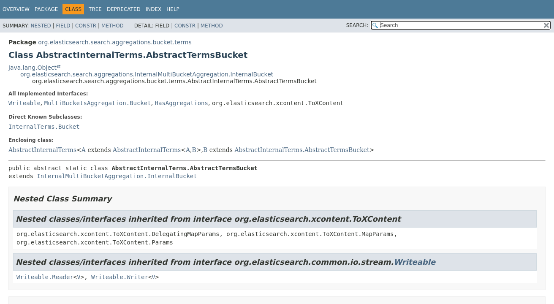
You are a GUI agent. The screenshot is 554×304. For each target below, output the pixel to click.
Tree (95, 9)
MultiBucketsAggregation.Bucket (97, 103)
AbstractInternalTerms (42, 150)
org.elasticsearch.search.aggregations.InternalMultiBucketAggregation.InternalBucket (146, 74)
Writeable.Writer (119, 277)
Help (172, 9)
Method (112, 26)
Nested (40, 26)
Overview (16, 9)
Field (63, 26)
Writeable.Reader (44, 277)
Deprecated (124, 9)
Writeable (24, 103)
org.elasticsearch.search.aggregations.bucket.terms (114, 42)
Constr (85, 26)
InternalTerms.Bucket (44, 126)
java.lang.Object (32, 67)
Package (46, 9)
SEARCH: (357, 25)
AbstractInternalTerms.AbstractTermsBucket (301, 150)
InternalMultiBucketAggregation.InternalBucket (117, 176)
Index (154, 9)
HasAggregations (181, 103)
